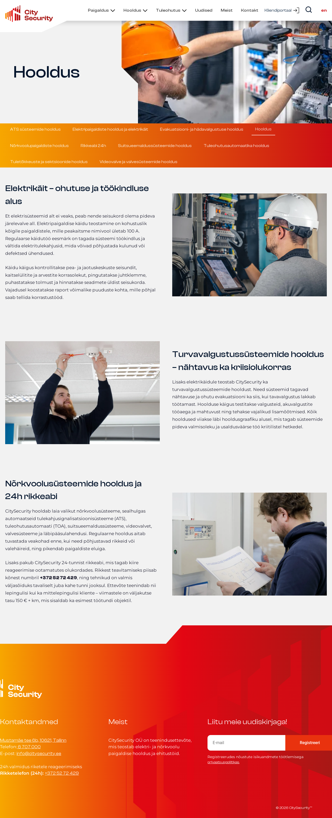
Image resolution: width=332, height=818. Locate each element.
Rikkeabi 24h (93, 145)
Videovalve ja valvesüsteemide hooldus (138, 161)
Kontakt (249, 10)
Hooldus (132, 10)
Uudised (203, 10)
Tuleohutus (168, 10)
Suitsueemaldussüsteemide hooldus (155, 145)
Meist (227, 10)
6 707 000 (29, 746)
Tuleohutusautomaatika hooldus (236, 145)
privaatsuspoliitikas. (223, 762)
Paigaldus (98, 10)
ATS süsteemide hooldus (35, 129)
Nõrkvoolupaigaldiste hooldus (39, 145)
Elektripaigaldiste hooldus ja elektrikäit (110, 129)
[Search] (309, 9)
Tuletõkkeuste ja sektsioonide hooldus (49, 161)
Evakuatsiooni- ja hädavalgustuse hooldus (201, 129)
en (324, 10)
